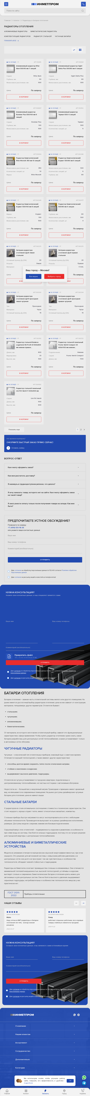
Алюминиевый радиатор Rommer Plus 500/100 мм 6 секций (26, 114)
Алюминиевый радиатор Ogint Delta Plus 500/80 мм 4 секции (70, 67)
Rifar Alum (37, 76)
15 (40, 313)
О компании (20, 1027)
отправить (45, 561)
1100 (81, 359)
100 (39, 125)
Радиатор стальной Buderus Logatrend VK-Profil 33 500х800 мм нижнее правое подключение (28, 345)
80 (82, 79)
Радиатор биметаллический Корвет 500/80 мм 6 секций (69, 159)
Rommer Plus (36, 122)
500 (39, 83)
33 (40, 356)
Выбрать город (54, 276)
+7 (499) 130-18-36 (16, 529)
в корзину (23, 97)
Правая (80, 263)
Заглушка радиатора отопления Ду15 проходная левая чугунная (27, 298)
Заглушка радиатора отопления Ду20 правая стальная (68, 252)
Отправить (45, 664)
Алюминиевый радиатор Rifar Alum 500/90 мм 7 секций (27, 67)
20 (40, 260)
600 (39, 405)
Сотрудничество (22, 1052)
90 (40, 79)
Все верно (33, 276)
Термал (80, 122)
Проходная (36, 306)
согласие (18, 572)
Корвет (38, 214)
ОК (70, 1081)
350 (39, 168)
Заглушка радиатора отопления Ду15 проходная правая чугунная (69, 298)
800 (39, 352)
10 (40, 171)
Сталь (81, 267)
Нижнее (80, 352)
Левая (38, 263)
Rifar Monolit (36, 175)
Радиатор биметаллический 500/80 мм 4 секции (69, 205)
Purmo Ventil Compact (74, 356)
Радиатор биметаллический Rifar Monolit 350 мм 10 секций (28, 159)
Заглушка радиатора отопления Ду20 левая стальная (25, 252)
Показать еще (14, 430)
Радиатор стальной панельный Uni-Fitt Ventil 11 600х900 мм (28, 389)
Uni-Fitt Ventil (36, 398)
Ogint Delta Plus (77, 76)
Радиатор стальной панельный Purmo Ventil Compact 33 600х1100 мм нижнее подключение (70, 345)
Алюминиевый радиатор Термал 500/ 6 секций (68, 113)
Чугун (39, 310)
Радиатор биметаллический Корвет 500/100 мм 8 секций (27, 205)
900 (39, 402)
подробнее (28, 1083)
